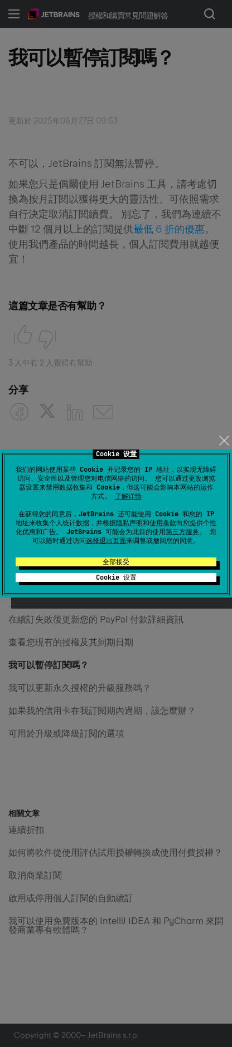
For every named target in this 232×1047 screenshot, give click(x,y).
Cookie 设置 (116, 577)
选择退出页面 (106, 540)
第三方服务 (182, 531)
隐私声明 (129, 522)
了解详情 (128, 496)
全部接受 (116, 561)
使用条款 (162, 522)
